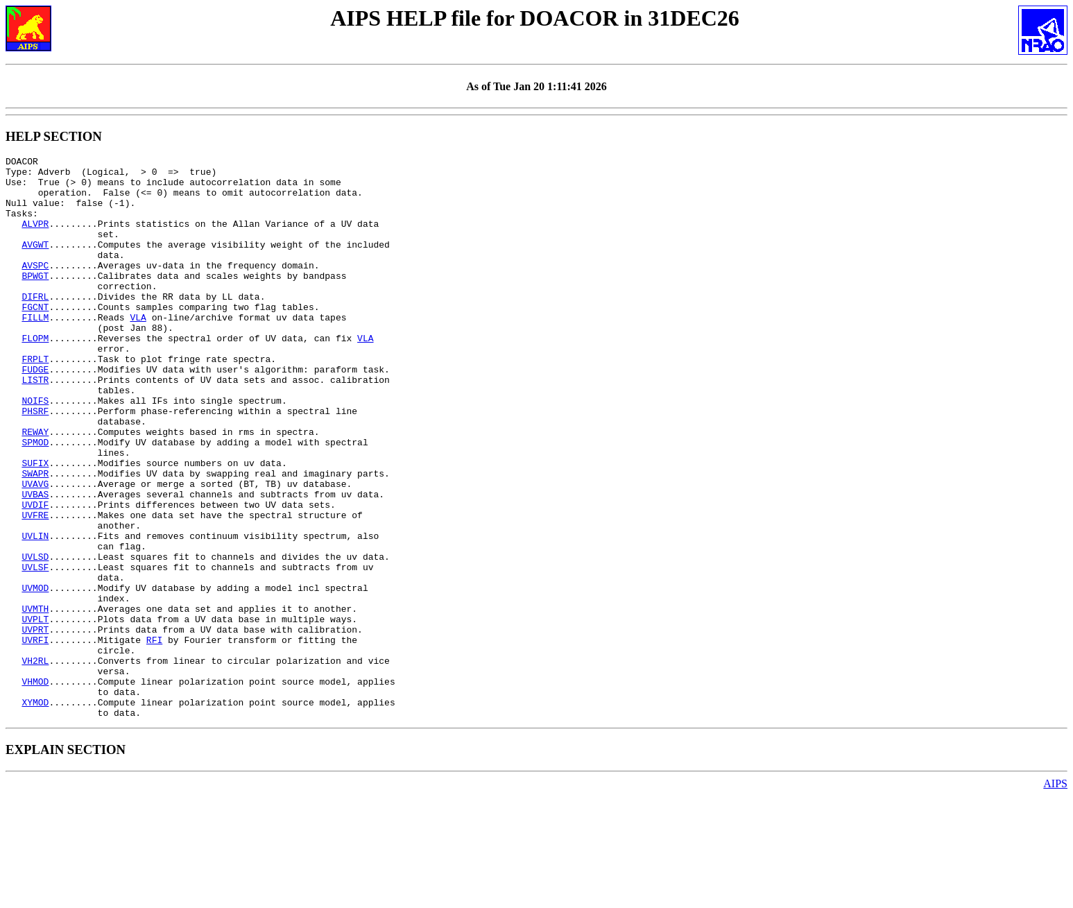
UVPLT (35, 712)
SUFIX (35, 525)
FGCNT (35, 338)
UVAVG (35, 550)
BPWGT (35, 300)
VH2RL (35, 762)
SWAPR (35, 537)
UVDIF (35, 575)
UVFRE (35, 587)
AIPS (1055, 896)
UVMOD (35, 675)
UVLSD (35, 637)
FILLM (35, 350)
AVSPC (35, 288)
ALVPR (35, 238)
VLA (138, 350)
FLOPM (35, 375)
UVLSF (35, 650)
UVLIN (35, 612)
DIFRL (35, 325)
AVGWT (35, 263)
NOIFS (35, 450)
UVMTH (35, 700)
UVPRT (35, 725)
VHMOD (35, 787)
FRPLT (35, 400)
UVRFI (35, 737)
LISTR (35, 425)
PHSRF (35, 462)
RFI (154, 737)
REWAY (35, 487)
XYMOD (35, 812)
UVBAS (35, 562)
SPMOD (35, 500)
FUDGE (35, 412)
